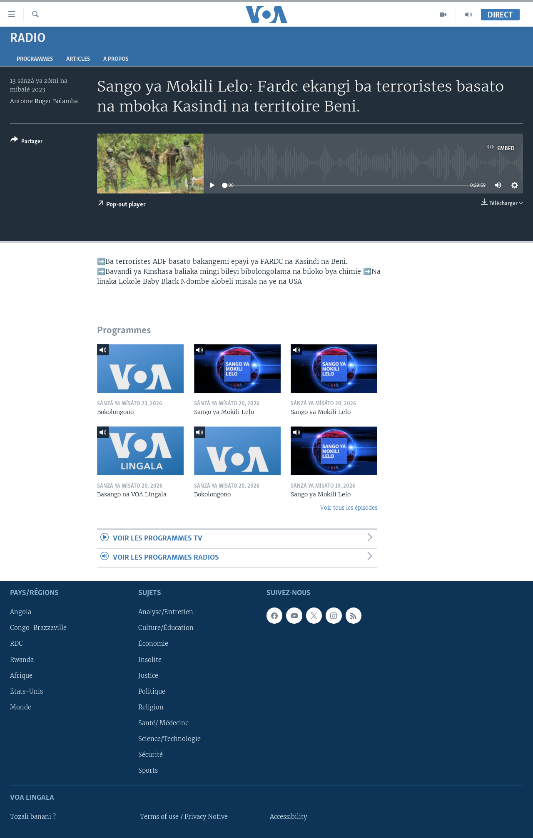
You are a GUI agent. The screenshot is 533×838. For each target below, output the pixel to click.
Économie (153, 644)
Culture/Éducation (166, 628)
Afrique (21, 675)
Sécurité (150, 755)
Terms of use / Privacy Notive (184, 817)
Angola (20, 612)
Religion (151, 707)
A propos (115, 59)
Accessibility (288, 817)
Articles (78, 59)
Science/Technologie (169, 739)
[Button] (26, 142)
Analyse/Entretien (165, 612)
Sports (148, 770)
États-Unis (26, 691)
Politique (151, 691)
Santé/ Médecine (163, 723)
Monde (20, 707)
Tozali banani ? (33, 817)
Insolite (150, 660)
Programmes (35, 59)
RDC (16, 644)
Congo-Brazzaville (38, 628)
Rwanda (22, 660)
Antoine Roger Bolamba (44, 101)
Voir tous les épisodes (348, 507)
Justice (148, 675)
